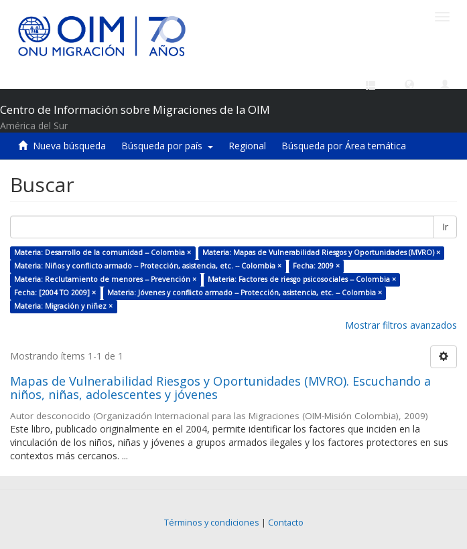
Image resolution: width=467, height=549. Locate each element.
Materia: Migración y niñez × (63, 306)
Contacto (286, 522)
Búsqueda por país (167, 145)
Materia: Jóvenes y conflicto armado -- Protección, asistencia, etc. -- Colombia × (244, 292)
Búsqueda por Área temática (343, 145)
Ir (445, 226)
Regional (247, 145)
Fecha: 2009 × (316, 265)
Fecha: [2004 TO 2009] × (55, 292)
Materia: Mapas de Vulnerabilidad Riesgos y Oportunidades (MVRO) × (321, 252)
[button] (409, 83)
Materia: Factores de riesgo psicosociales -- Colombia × (302, 279)
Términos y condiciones (211, 522)
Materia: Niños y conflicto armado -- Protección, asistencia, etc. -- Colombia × (147, 265)
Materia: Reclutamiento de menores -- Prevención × (105, 279)
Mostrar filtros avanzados (401, 325)
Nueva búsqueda (69, 145)
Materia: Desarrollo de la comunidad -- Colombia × (102, 252)
